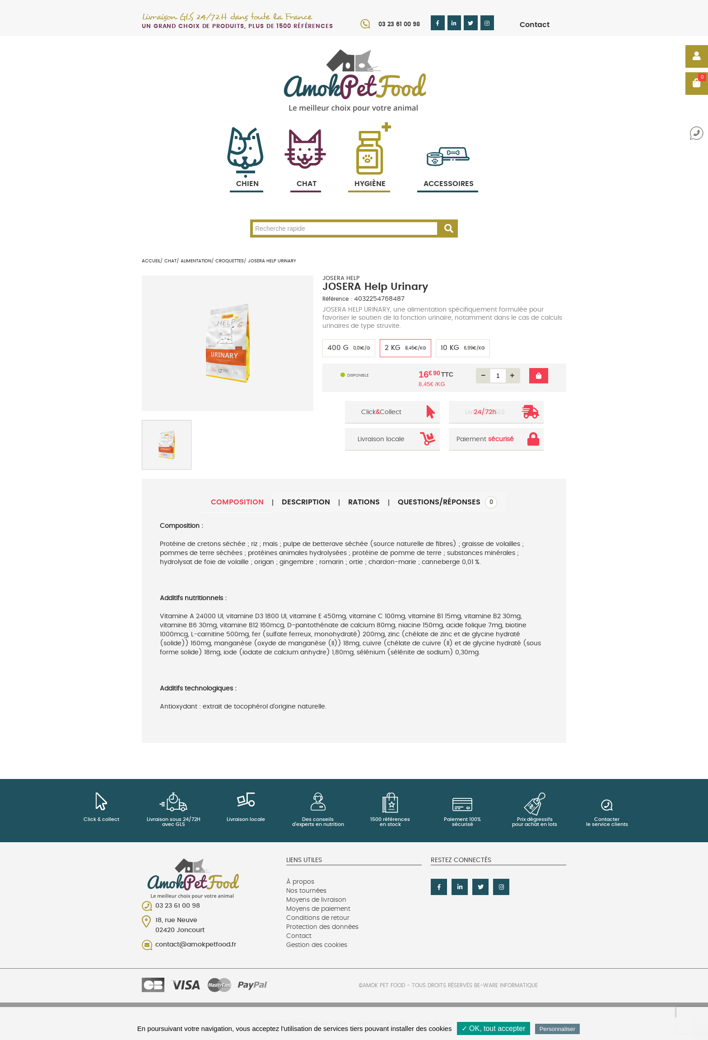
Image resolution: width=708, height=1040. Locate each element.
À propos (300, 882)
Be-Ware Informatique (506, 985)
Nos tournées (306, 891)
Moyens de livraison (316, 900)
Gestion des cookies (316, 945)
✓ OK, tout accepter (493, 1028)
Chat (305, 173)
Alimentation (196, 261)
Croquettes (229, 261)
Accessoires (448, 173)
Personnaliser (558, 1029)
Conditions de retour (317, 918)
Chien (246, 173)
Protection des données (322, 927)
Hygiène (369, 173)
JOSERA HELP (341, 278)
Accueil (151, 261)
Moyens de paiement (318, 909)
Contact (535, 24)
